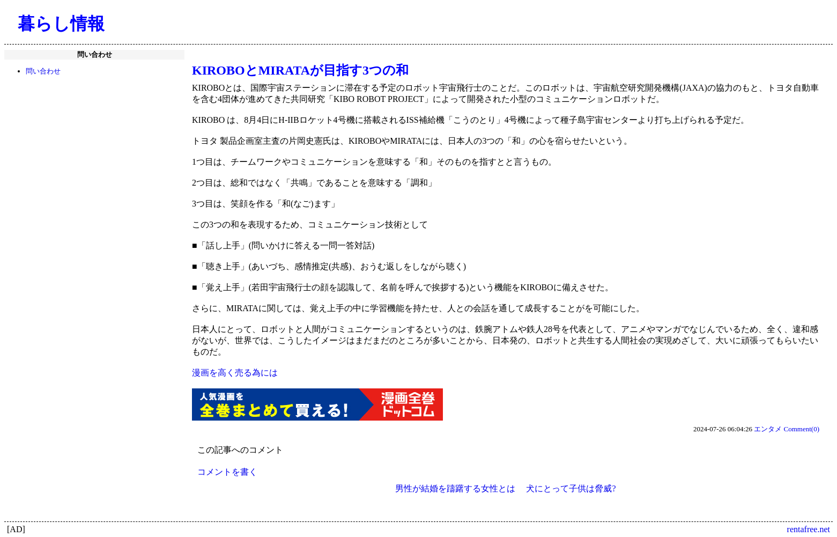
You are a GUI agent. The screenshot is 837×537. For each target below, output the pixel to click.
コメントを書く (227, 471)
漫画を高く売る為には (235, 372)
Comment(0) (801, 429)
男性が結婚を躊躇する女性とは (455, 488)
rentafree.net (808, 529)
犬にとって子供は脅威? (571, 488)
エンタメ (768, 429)
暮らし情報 (61, 23)
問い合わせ (43, 71)
